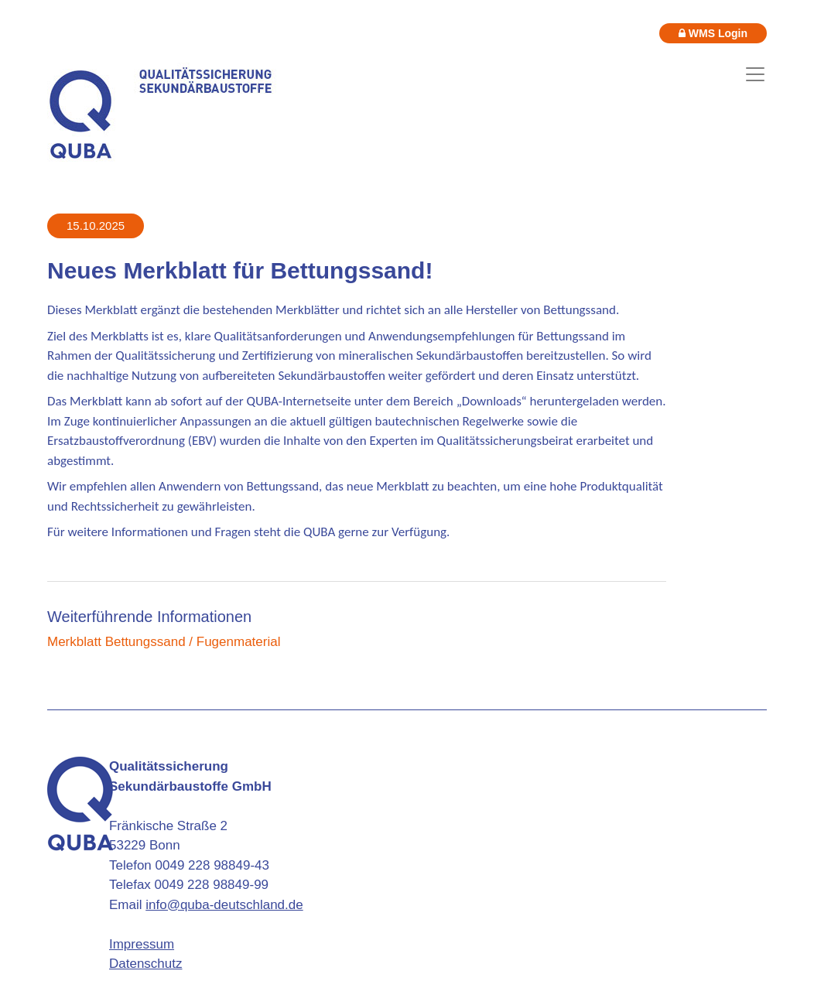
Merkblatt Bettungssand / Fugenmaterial (163, 641)
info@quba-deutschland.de (224, 904)
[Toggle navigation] (755, 74)
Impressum (141, 944)
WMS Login (713, 33)
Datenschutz (146, 963)
